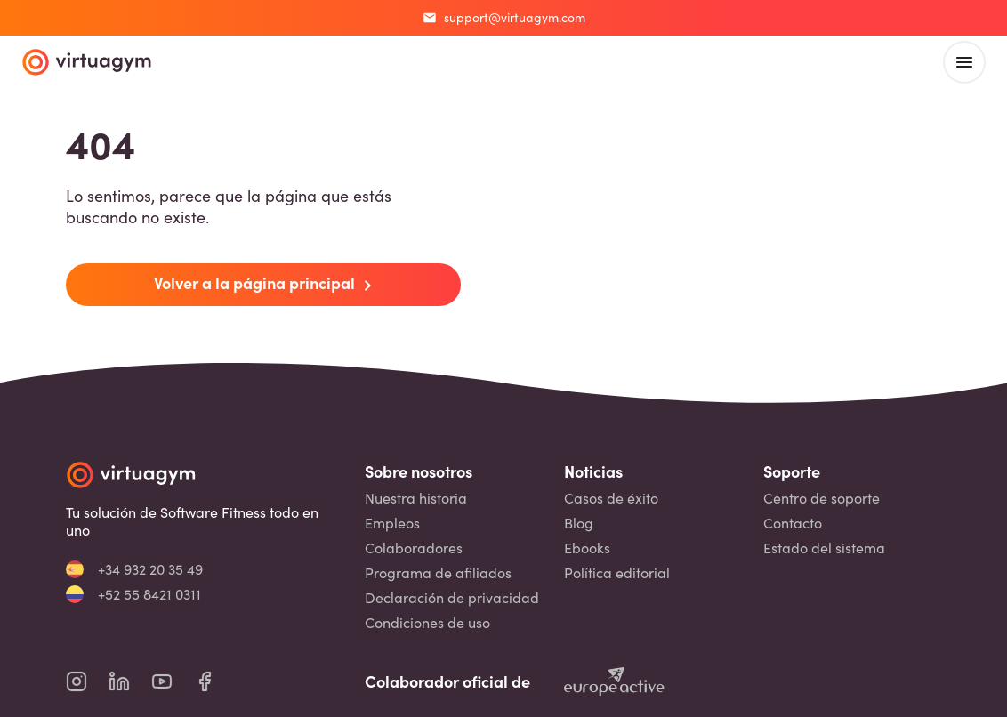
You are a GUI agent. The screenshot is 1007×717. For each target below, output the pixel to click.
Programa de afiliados (438, 573)
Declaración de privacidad (452, 598)
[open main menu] (964, 62)
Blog (578, 523)
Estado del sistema (824, 548)
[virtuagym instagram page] (87, 681)
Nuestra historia (416, 498)
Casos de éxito (611, 498)
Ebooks (587, 548)
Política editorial (617, 573)
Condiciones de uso (427, 623)
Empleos (392, 523)
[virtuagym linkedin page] (130, 681)
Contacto (792, 523)
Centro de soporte (821, 498)
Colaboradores (414, 548)
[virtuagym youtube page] (172, 681)
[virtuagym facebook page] (215, 681)
